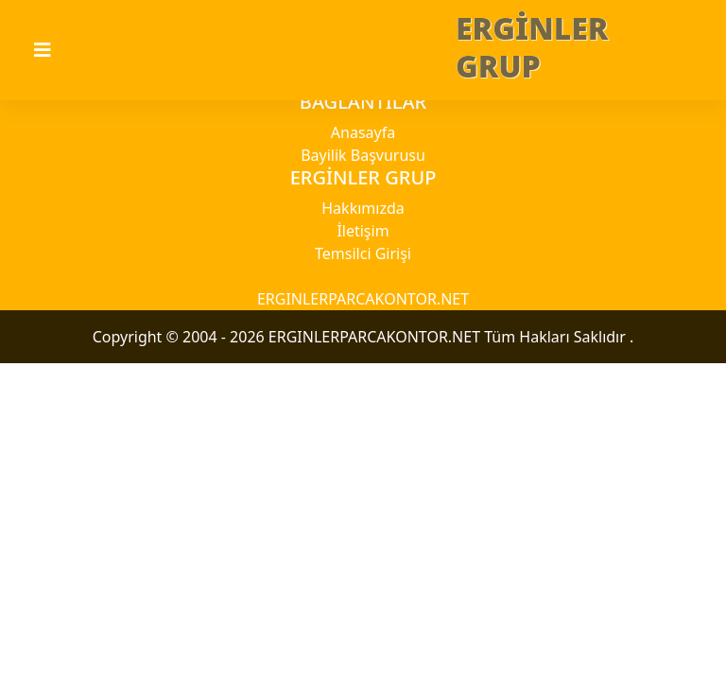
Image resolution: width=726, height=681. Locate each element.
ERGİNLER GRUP (532, 47)
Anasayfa (363, 132)
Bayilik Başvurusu (363, 155)
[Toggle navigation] (54, 50)
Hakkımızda (362, 208)
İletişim (363, 230)
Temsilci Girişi (363, 253)
